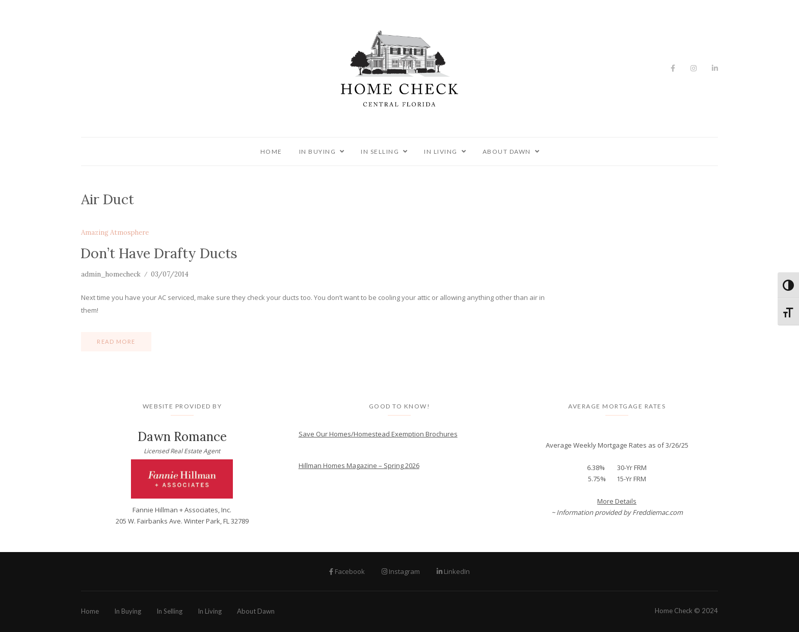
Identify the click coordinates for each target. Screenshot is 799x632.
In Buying (317, 151)
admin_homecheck (111, 274)
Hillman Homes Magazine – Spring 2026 (359, 465)
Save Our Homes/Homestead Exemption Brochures (378, 433)
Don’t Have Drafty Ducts (159, 253)
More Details (616, 501)
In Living (441, 151)
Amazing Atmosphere (115, 233)
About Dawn (507, 151)
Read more (116, 341)
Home (271, 151)
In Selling (380, 151)
